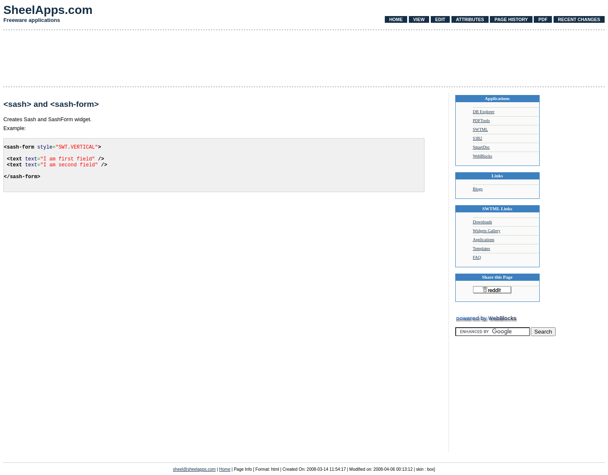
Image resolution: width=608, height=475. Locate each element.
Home (396, 19)
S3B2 (477, 138)
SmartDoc (481, 147)
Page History (511, 19)
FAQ (477, 257)
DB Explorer (484, 111)
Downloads (482, 222)
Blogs (478, 189)
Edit (440, 19)
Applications (484, 239)
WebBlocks (482, 156)
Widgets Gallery (486, 230)
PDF (542, 19)
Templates (481, 248)
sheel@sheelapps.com (194, 469)
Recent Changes (579, 19)
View (418, 19)
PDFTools (481, 120)
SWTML (480, 129)
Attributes (470, 19)
